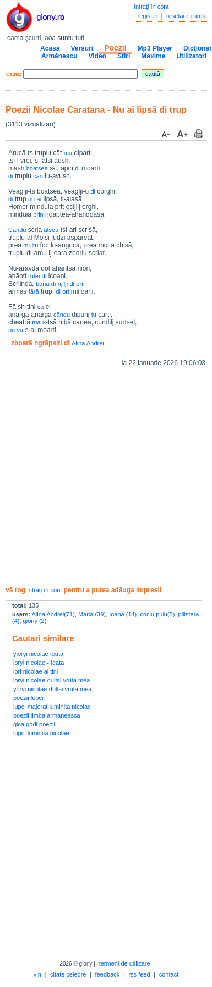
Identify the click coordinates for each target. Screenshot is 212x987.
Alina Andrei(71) (52, 614)
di (77, 168)
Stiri (123, 56)
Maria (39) (92, 614)
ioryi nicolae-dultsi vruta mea (51, 680)
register (148, 16)
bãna (42, 283)
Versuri (81, 48)
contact (168, 974)
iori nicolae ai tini (35, 671)
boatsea (37, 168)
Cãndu (17, 230)
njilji (63, 283)
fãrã (34, 291)
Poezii (115, 47)
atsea (51, 230)
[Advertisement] (103, 476)
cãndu (61, 314)
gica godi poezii (34, 724)
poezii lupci (28, 697)
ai (39, 199)
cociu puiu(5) (157, 614)
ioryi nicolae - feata (38, 662)
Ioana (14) (123, 614)
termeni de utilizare (124, 963)
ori (79, 283)
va (20, 330)
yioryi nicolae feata (38, 653)
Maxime (153, 56)
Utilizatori (191, 56)
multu (30, 245)
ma (68, 153)
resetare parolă (186, 16)
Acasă (49, 48)
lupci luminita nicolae (41, 733)
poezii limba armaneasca (46, 715)
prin (38, 214)
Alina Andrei (88, 343)
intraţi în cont (151, 6)
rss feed (139, 974)
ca (40, 307)
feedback (107, 974)
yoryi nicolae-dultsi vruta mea (52, 689)
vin (37, 974)
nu (31, 199)
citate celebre (68, 974)
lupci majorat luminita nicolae (52, 706)
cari (38, 176)
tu (93, 314)
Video (97, 56)
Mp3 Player (155, 48)
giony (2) (35, 620)
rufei (34, 276)
